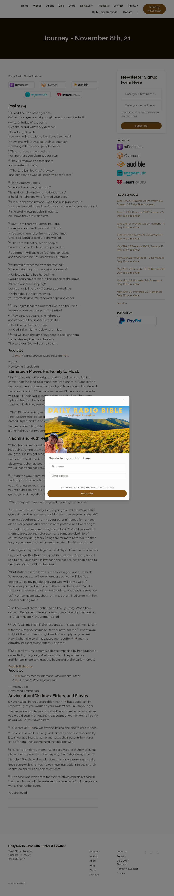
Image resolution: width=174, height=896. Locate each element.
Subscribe (87, 493)
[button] (123, 401)
